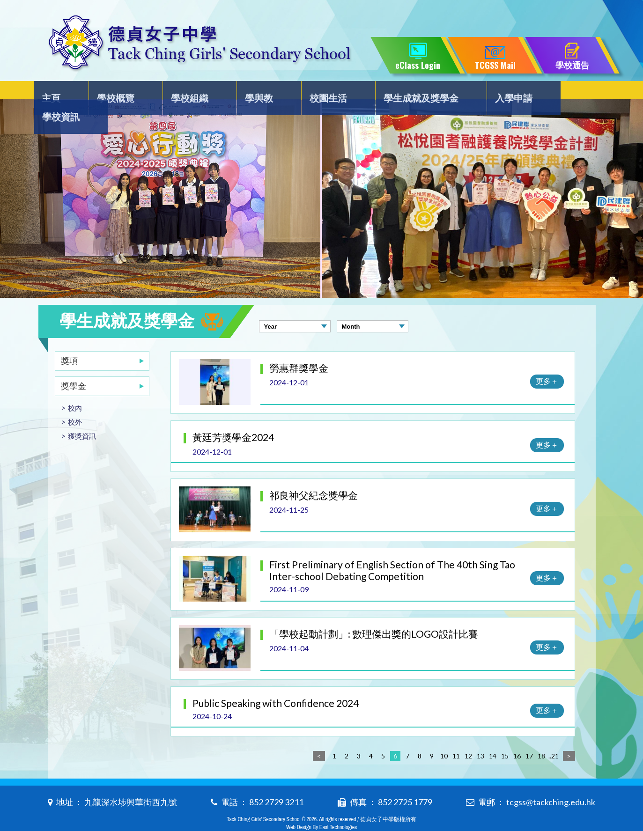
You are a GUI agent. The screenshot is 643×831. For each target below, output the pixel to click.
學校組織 (187, 92)
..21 (553, 737)
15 (505, 737)
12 (468, 737)
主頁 (58, 92)
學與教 (252, 92)
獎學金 (73, 367)
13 (480, 737)
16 (517, 737)
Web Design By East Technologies (321, 808)
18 (541, 737)
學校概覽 (117, 92)
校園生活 (316, 92)
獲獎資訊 (82, 417)
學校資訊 (567, 92)
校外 (75, 403)
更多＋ (547, 362)
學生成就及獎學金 (407, 92)
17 (529, 737)
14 (492, 737)
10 (444, 737)
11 (456, 737)
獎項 (69, 342)
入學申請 (497, 92)
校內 (75, 389)
